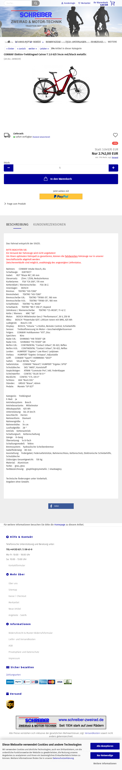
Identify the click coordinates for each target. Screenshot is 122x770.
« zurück (21, 56)
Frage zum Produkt (16, 211)
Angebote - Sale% (18, 622)
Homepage (59, 532)
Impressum (14, 665)
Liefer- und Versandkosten (22, 646)
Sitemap (13, 597)
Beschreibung (17, 232)
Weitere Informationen (104, 763)
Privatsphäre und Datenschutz (24, 659)
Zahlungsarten (13, 682)
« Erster (10, 56)
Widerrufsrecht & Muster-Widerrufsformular (31, 640)
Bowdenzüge (53, 41)
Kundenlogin (68, 3)
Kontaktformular (17, 572)
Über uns (13, 590)
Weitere (112, 41)
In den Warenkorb (57, 186)
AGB (11, 653)
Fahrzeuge (97, 41)
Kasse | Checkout (17, 603)
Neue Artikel (15, 616)
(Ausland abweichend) (41, 144)
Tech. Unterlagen (75, 41)
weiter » (33, 56)
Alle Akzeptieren (105, 746)
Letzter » (44, 56)
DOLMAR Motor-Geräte (28, 41)
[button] (61, 513)
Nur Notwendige (105, 755)
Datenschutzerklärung (63, 758)
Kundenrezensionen (49, 232)
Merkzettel (84, 3)
